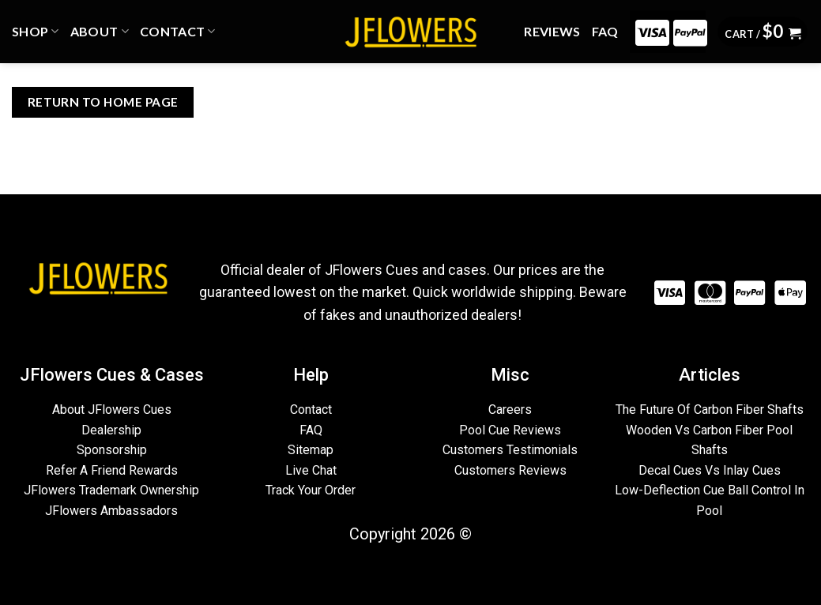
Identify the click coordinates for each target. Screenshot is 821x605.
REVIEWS (552, 31)
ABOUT (99, 31)
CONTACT (178, 31)
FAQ (605, 31)
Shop (35, 31)
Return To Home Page (103, 102)
